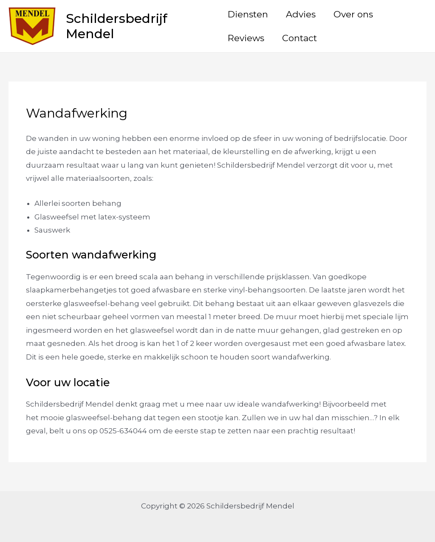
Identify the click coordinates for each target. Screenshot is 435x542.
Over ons (353, 14)
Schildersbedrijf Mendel (116, 26)
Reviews (246, 38)
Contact (299, 38)
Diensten (248, 14)
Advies (301, 14)
